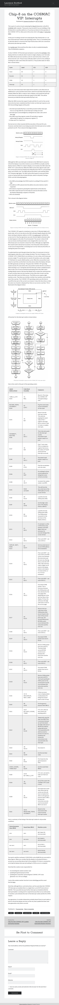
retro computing (45, 913)
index (41, 32)
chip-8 (11, 913)
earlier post (14, 47)
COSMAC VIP (12, 28)
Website (10, 980)
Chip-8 (34, 26)
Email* (10, 973)
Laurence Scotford (13, 3)
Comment (11, 949)
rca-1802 (36, 913)
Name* (10, 966)
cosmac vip (18, 913)
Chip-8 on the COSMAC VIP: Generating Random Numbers (43, 922)
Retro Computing (29, 909)
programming (27, 913)
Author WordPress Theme (25, 1004)
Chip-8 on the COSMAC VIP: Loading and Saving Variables (18, 922)
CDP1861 (44, 53)
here (37, 880)
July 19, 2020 (39, 21)
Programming (19, 909)
